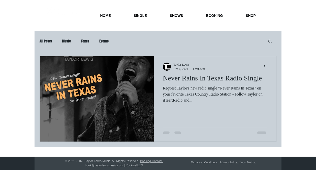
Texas (85, 41)
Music (66, 41)
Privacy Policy (228, 162)
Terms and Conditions (204, 162)
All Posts (46, 41)
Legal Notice (247, 162)
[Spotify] (75, 12)
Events (104, 41)
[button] (270, 41)
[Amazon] (50, 12)
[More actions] (266, 67)
